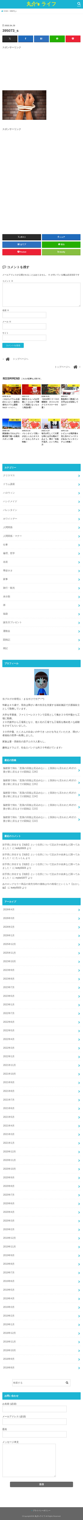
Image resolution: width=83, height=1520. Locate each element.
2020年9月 (9, 1177)
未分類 (6, 596)
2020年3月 (9, 1220)
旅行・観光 (9, 587)
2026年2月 (9, 926)
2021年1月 (9, 1142)
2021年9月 (9, 1082)
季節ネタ (7, 570)
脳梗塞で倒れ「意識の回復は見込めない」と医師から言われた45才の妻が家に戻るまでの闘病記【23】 (39, 806)
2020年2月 (9, 1229)
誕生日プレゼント (12, 622)
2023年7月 (9, 987)
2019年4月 (9, 1298)
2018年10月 (9, 1350)
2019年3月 (9, 1307)
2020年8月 (9, 1186)
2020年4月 (9, 1212)
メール (6, 321)
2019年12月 (9, 1238)
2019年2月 (9, 1315)
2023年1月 (9, 1004)
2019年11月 (9, 1246)
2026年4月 (9, 909)
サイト (5, 333)
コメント (7, 281)
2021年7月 (9, 1099)
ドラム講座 (9, 484)
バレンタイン (10, 509)
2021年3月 (9, 1134)
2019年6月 (9, 1281)
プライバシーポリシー (41, 1510)
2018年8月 (9, 1367)
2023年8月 (9, 978)
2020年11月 (9, 1160)
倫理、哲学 (9, 553)
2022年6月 (9, 1021)
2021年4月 (9, 1125)
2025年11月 (9, 952)
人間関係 (7, 527)
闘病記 (6, 639)
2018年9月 (9, 1358)
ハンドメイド (10, 501)
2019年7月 (9, 1272)
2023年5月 (9, 995)
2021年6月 (9, 1108)
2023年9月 (9, 969)
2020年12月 (9, 1151)
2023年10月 (9, 961)
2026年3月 (9, 918)
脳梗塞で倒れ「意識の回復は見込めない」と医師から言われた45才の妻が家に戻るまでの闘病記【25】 (39, 782)
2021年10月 (9, 1073)
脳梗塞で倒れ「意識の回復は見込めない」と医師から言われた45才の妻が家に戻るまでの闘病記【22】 (39, 819)
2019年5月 (9, 1289)
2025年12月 (9, 944)
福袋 (5, 613)
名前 (5, 310)
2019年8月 (9, 1263)
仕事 (5, 544)
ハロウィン (9, 492)
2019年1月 (9, 1324)
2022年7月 (9, 1013)
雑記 (5, 648)
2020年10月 (9, 1168)
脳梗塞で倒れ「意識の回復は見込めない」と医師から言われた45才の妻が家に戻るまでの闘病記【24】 (39, 794)
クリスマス (9, 475)
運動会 (6, 631)
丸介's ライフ (41, 4)
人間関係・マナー (12, 535)
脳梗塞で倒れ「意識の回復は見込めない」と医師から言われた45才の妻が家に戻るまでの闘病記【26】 (39, 770)
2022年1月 (9, 1056)
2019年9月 (9, 1255)
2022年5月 (9, 1030)
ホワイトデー (10, 518)
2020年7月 (9, 1194)
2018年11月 (9, 1341)
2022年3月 (9, 1047)
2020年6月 (9, 1203)
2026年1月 (9, 935)
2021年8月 (9, 1090)
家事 (5, 579)
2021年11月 (9, 1065)
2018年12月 (9, 1333)
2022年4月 (9, 1039)
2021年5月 (9, 1116)
